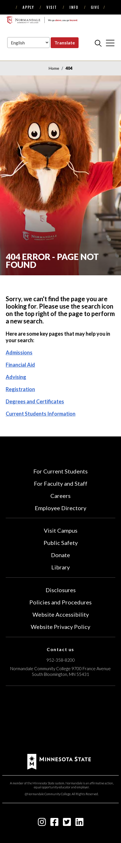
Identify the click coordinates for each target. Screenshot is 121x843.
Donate (60, 554)
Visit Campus (60, 530)
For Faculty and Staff (60, 483)
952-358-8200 (60, 659)
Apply (28, 7)
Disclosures (61, 589)
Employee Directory (60, 507)
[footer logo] (59, 761)
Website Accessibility (60, 614)
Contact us (60, 649)
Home (54, 68)
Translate (64, 42)
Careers (60, 495)
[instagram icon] (42, 823)
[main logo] (42, 20)
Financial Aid (20, 365)
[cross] (110, 43)
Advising (16, 377)
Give (95, 7)
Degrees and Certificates (35, 401)
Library (60, 567)
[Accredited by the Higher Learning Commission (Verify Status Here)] (60, 720)
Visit (51, 7)
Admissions (19, 352)
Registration (20, 389)
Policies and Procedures (60, 602)
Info (73, 7)
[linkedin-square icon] (79, 823)
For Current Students (60, 471)
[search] (98, 43)
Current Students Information (40, 414)
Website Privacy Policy (60, 626)
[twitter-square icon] (67, 823)
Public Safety (61, 542)
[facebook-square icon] (54, 823)
